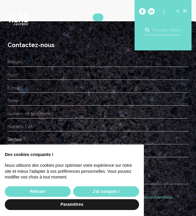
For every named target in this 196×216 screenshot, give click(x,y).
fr (185, 11)
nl (178, 11)
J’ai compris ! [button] (106, 191)
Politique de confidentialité (149, 197)
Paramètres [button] (72, 204)
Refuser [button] (38, 191)
